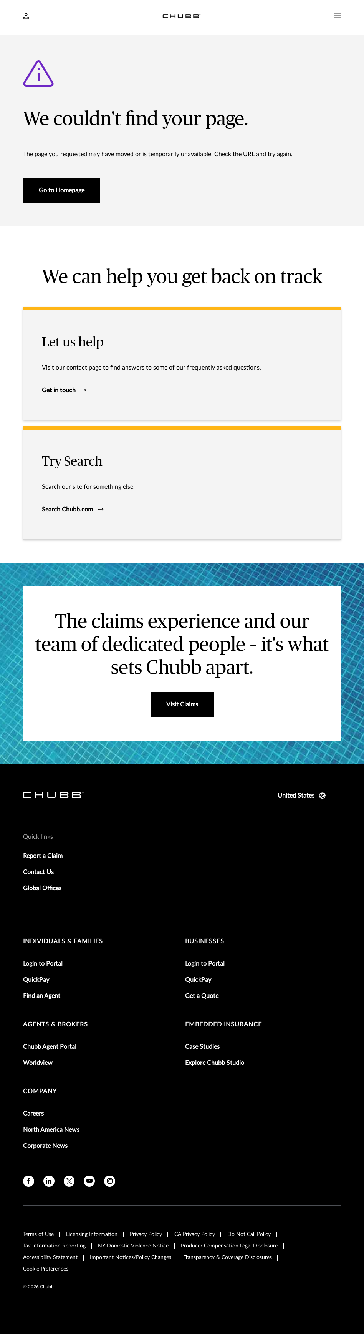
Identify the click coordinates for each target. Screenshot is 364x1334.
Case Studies (202, 1047)
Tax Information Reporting (54, 1246)
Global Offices (42, 888)
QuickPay (36, 980)
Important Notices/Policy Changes (130, 1257)
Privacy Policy (146, 1234)
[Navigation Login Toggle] (26, 17)
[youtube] (89, 1181)
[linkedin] (49, 1181)
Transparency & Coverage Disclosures (228, 1257)
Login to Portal (43, 964)
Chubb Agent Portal (49, 1047)
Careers (33, 1114)
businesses (204, 941)
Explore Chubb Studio (214, 1063)
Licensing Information (91, 1234)
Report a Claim (43, 856)
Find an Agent (41, 996)
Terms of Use (38, 1234)
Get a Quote (201, 996)
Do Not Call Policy (249, 1234)
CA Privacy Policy (194, 1234)
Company (40, 1091)
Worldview (38, 1063)
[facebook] (28, 1181)
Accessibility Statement (50, 1257)
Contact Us (38, 872)
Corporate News (45, 1146)
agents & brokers (55, 1024)
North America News (51, 1130)
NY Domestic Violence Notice (133, 1246)
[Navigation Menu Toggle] (337, 16)
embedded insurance (223, 1024)
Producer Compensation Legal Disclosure (229, 1246)
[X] (69, 1181)
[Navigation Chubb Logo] (182, 17)
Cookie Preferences (45, 1269)
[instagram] (109, 1181)
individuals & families (63, 941)
